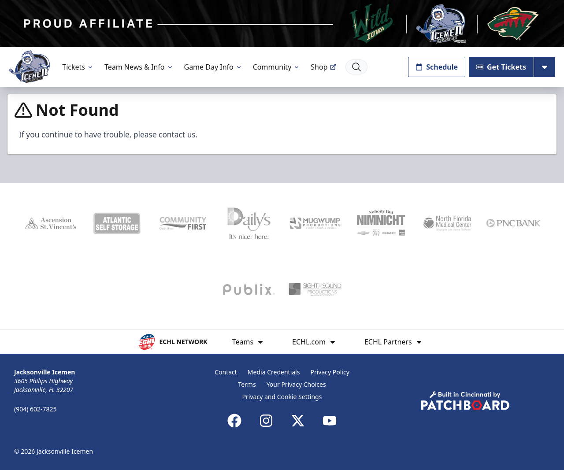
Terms (247, 384)
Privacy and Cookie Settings (282, 396)
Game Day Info (213, 67)
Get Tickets (501, 67)
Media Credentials (274, 372)
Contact (226, 372)
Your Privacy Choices (296, 384)
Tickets (78, 67)
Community (277, 67)
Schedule (437, 67)
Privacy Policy (329, 372)
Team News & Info (139, 67)
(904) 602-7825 (35, 409)
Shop (323, 67)
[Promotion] (282, 23)
